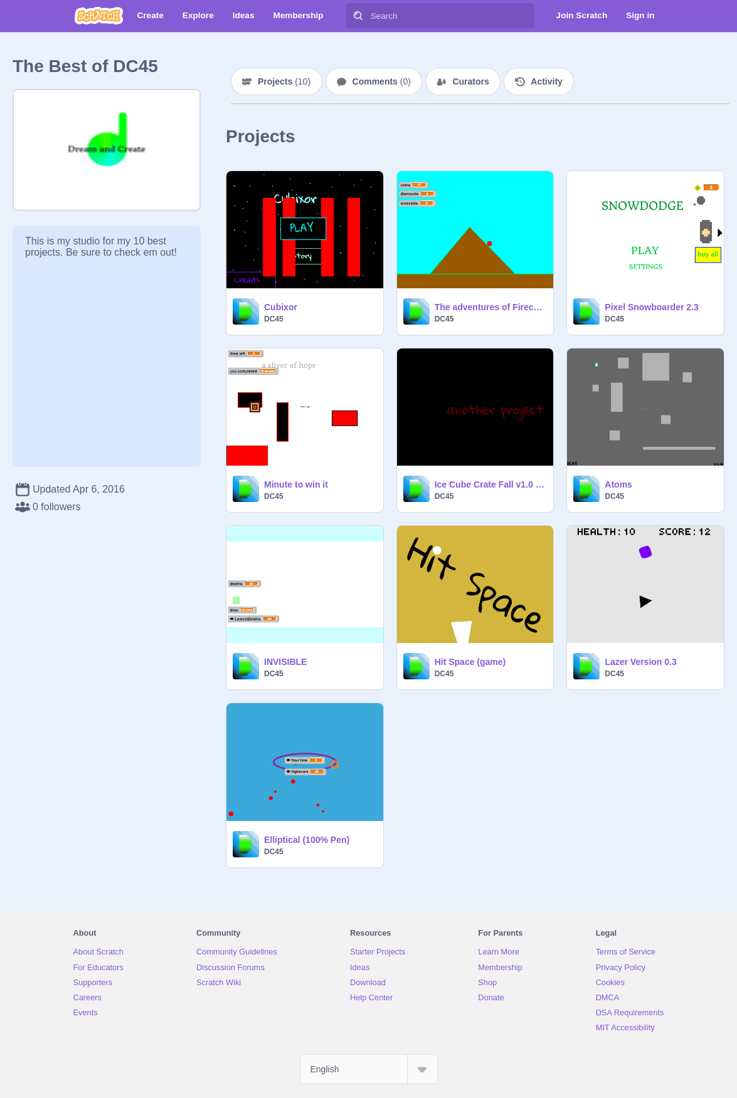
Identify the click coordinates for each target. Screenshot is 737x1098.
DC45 (274, 319)
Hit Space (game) (470, 662)
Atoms (618, 484)
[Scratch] (98, 15)
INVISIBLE (285, 662)
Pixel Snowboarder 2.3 (651, 307)
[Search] (358, 15)
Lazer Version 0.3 (640, 662)
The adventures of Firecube (490, 307)
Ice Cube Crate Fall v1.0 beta (490, 484)
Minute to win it (296, 484)
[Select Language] (369, 1069)
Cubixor (280, 307)
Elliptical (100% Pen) (306, 840)
